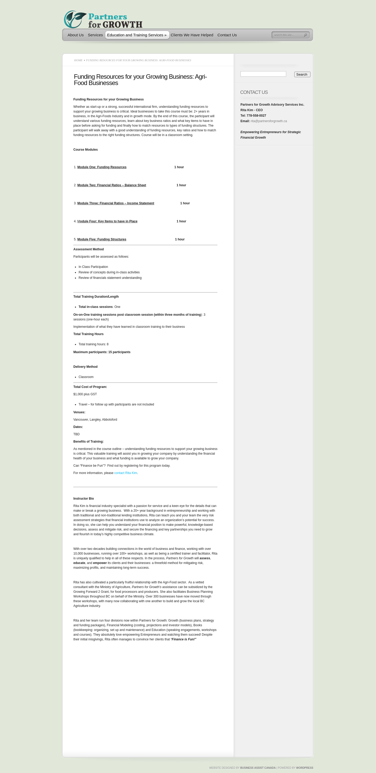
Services (95, 35)
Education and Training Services (137, 35)
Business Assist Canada (258, 767)
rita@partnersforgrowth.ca (268, 121)
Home (78, 60)
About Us (76, 35)
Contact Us (227, 35)
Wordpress (304, 767)
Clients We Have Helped (192, 35)
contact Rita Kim (125, 473)
